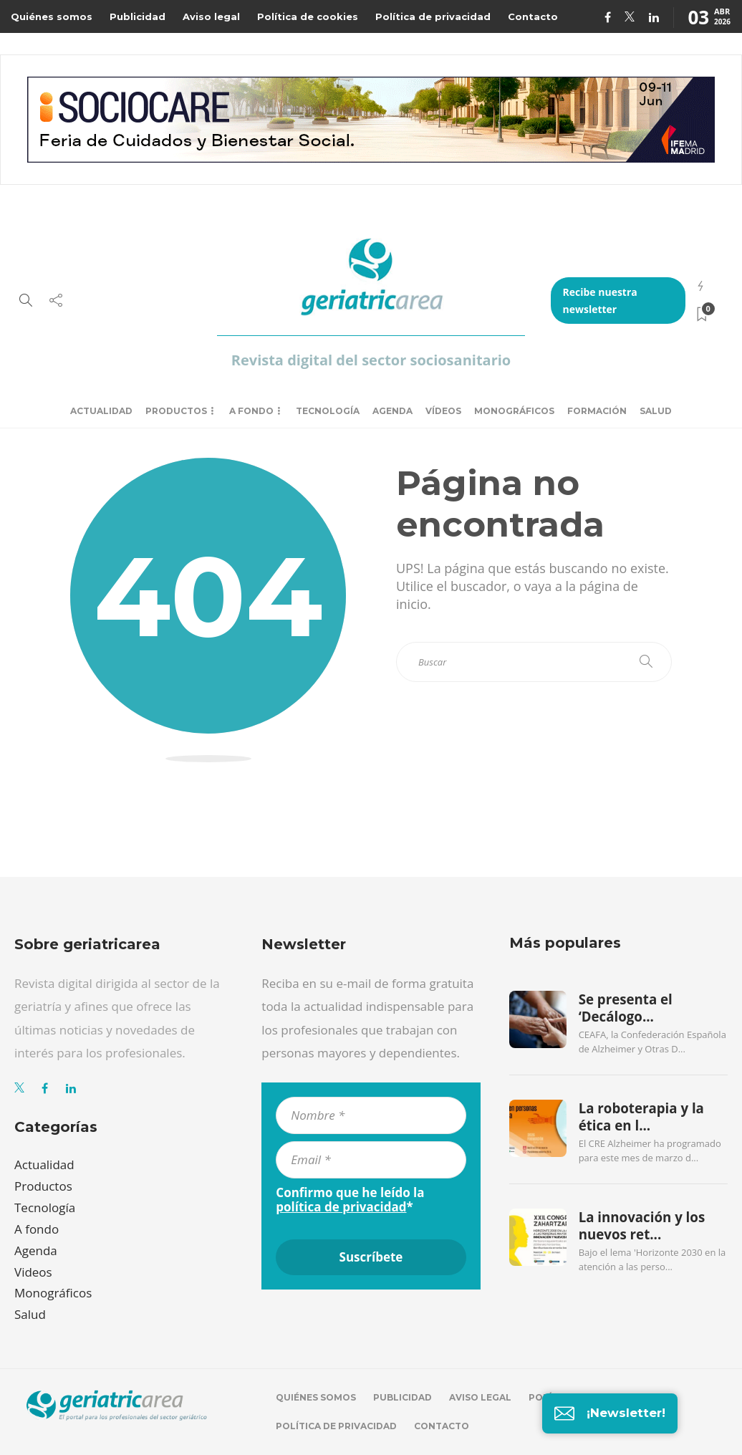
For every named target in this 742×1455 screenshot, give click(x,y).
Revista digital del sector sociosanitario (371, 360)
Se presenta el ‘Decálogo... (626, 1008)
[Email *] (371, 1159)
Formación (597, 410)
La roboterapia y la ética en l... (641, 1117)
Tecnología (328, 410)
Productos (176, 410)
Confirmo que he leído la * (350, 1200)
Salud (656, 410)
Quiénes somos (51, 16)
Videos (33, 1272)
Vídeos (443, 410)
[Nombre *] (371, 1115)
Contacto (533, 16)
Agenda (392, 410)
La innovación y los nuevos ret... (642, 1226)
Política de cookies (307, 16)
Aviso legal (211, 16)
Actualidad (101, 410)
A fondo (251, 410)
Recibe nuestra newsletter (599, 300)
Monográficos (514, 410)
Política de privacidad (433, 16)
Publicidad (137, 16)
